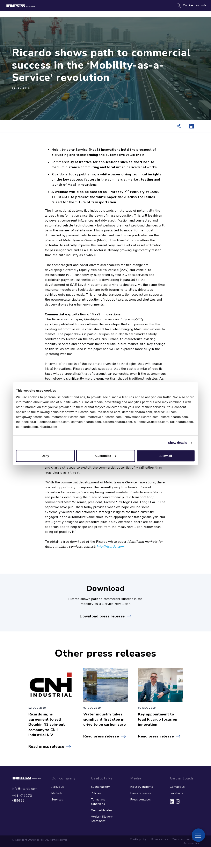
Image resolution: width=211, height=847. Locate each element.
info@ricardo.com (110, 546)
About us (57, 787)
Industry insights (141, 787)
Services (57, 800)
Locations (176, 793)
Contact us (191, 5)
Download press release (102, 616)
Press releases (140, 793)
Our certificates (101, 810)
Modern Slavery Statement (101, 819)
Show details (177, 442)
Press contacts (140, 800)
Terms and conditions (98, 802)
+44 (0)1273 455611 (22, 798)
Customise (105, 455)
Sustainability (100, 787)
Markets (56, 793)
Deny (45, 455)
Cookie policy (138, 839)
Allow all (165, 455)
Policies (96, 793)
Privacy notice (159, 839)
